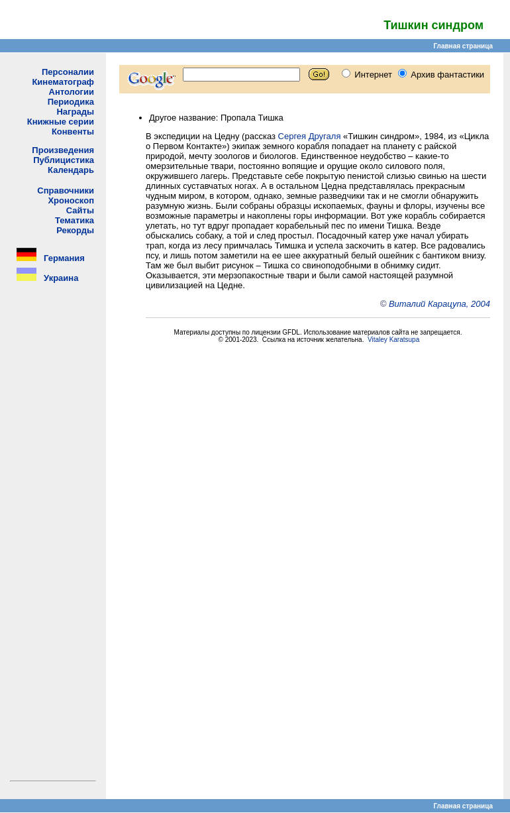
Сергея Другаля (309, 136)
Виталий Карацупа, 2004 (439, 304)
